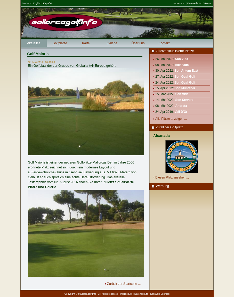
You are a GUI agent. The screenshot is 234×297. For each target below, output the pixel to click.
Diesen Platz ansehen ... (172, 177)
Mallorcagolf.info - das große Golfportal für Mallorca (65, 22)
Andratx (181, 106)
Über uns (137, 43)
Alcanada (182, 65)
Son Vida (181, 59)
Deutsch (26, 3)
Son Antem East (186, 70)
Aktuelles (33, 43)
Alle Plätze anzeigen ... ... (173, 119)
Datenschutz (194, 3)
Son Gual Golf (185, 76)
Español (47, 3)
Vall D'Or (181, 112)
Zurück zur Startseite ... (124, 284)
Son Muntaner (185, 88)
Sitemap (207, 3)
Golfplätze (59, 43)
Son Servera (184, 100)
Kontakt (164, 43)
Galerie (112, 43)
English (37, 3)
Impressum (179, 3)
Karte (86, 43)
